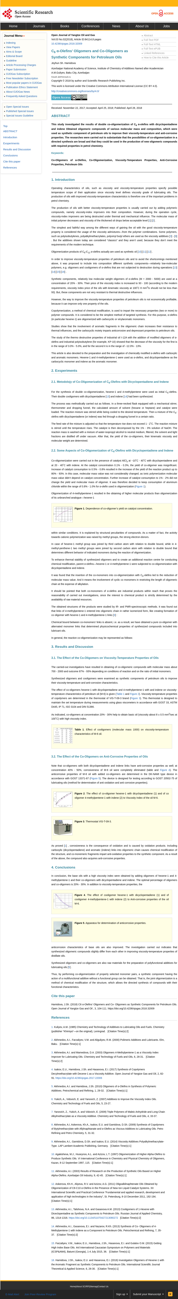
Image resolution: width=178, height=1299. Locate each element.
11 (144, 251)
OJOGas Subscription (17, 73)
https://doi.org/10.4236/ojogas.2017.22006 (78, 1078)
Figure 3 (135, 698)
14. (53, 1226)
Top (5, 126)
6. (52, 1099)
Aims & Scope (13, 51)
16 (63, 271)
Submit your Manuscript (147, 1294)
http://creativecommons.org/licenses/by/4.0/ (75, 91)
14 (53, 271)
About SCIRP (82, 1286)
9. (52, 1141)
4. (52, 1069)
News (116, 26)
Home (13, 26)
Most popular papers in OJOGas (23, 82)
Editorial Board (13, 56)
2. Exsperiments (64, 370)
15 (58, 271)
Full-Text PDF (150, 39)
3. (52, 1052)
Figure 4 (165, 770)
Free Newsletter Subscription (21, 78)
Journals (39, 26)
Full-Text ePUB (151, 48)
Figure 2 (134, 694)
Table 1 (120, 694)
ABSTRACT (60, 116)
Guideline (10, 60)
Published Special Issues (19, 111)
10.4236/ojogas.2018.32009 (66, 43)
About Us (142, 26)
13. (53, 1209)
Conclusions (10, 155)
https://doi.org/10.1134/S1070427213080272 (93, 1217)
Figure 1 (139, 486)
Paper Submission (15, 69)
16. (53, 1260)
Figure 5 (95, 778)
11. (53, 1171)
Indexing (9, 42)
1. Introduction (63, 180)
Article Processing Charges (20, 65)
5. (52, 1086)
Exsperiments (11, 143)
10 (139, 251)
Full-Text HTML (151, 44)
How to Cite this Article (155, 57)
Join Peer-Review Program (40, 1294)
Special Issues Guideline (18, 115)
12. (53, 1184)
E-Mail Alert (12, 1294)
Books (64, 26)
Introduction (10, 137)
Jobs (166, 26)
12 (149, 251)
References (60, 1017)
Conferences (90, 26)
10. (53, 1154)
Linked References (153, 53)
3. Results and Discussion (72, 647)
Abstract (147, 35)
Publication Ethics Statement (21, 87)
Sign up (120, 1294)
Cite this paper (63, 996)
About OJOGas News (17, 91)
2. (52, 1039)
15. (53, 1243)
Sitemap (93, 1286)
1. (52, 1027)
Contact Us (103, 1286)
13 (175, 267)
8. (52, 1124)
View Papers (12, 47)
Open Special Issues (16, 106)
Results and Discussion (17, 149)
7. (52, 1111)
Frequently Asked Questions (20, 96)
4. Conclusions (63, 867)
